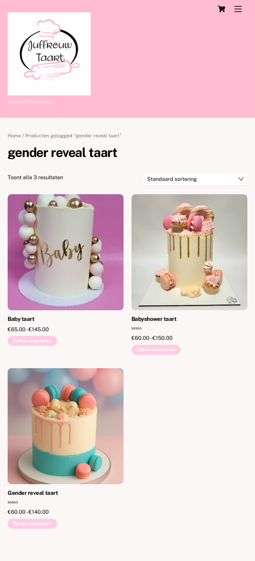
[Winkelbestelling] (195, 179)
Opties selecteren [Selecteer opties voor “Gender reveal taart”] (32, 523)
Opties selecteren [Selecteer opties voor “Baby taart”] (32, 341)
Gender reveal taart (33, 493)
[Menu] (238, 9)
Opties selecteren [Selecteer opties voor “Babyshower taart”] (156, 349)
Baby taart (21, 319)
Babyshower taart (154, 319)
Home (14, 135)
